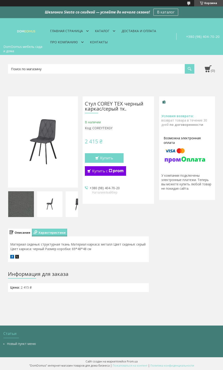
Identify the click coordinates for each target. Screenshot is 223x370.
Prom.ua (132, 361)
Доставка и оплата (139, 31)
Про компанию (64, 42)
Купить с (108, 170)
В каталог (166, 12)
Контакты (99, 42)
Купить (106, 157)
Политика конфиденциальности (172, 365)
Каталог (102, 31)
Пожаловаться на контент (130, 365)
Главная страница (66, 31)
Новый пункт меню (21, 344)
